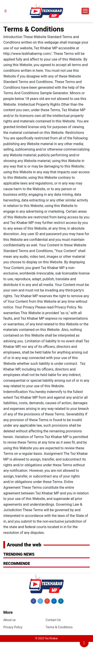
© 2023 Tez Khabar (46, 638)
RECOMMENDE (16, 563)
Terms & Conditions (59, 627)
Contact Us (53, 620)
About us (9, 620)
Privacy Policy (12, 627)
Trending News (18, 554)
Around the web (24, 544)
